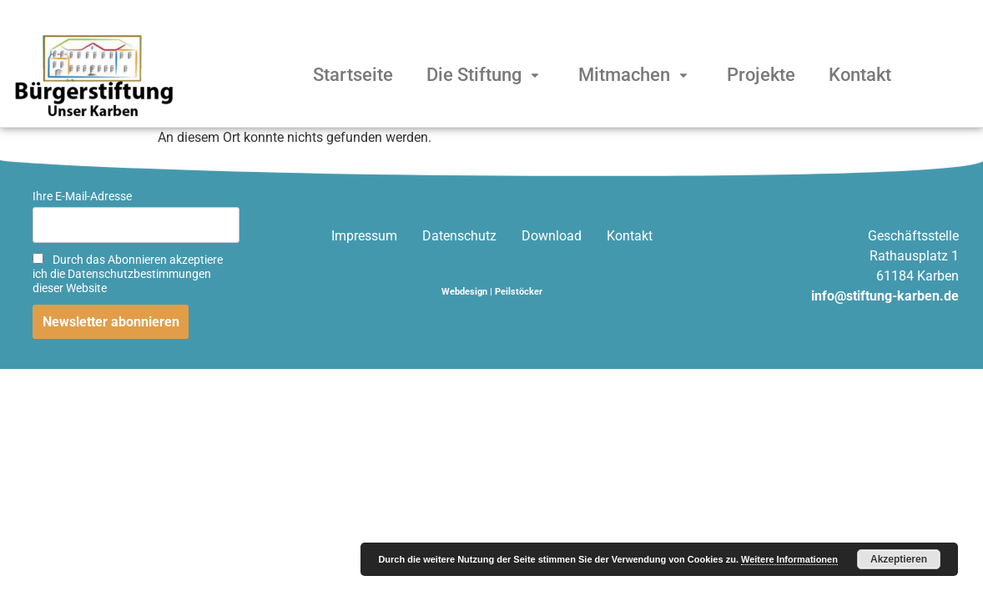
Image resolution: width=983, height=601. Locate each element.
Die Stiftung (485, 74)
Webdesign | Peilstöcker (491, 291)
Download (552, 236)
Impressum (364, 236)
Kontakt (860, 74)
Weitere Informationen (789, 559)
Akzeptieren (898, 559)
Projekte (761, 74)
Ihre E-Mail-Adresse (82, 196)
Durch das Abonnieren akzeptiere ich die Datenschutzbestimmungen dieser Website (128, 274)
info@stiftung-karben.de (885, 296)
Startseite (353, 74)
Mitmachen (635, 74)
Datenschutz (459, 236)
